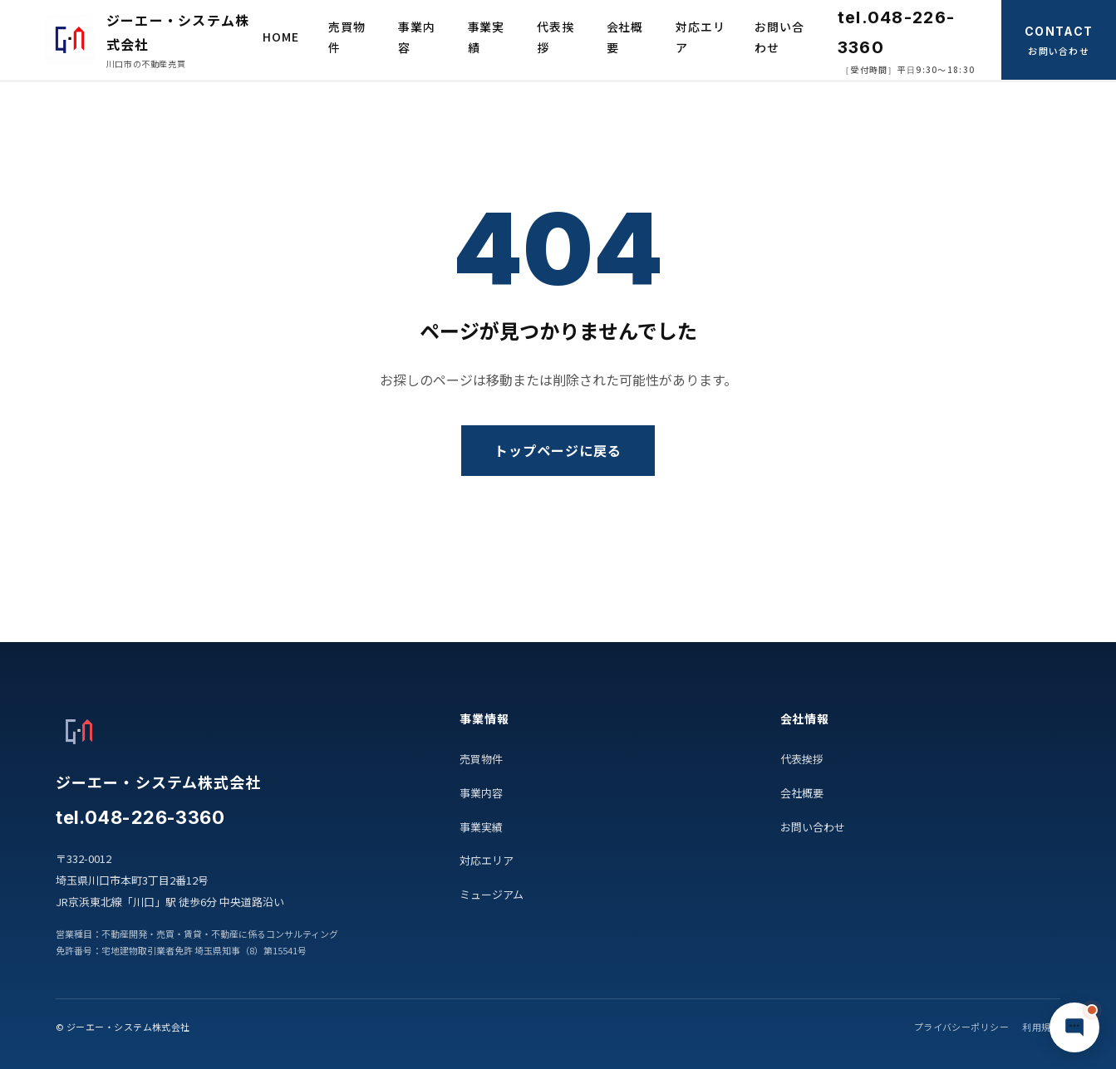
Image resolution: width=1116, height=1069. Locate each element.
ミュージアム (492, 894)
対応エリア (700, 37)
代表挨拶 (555, 37)
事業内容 (416, 37)
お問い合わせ (779, 37)
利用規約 (1041, 1026)
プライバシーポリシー (961, 1026)
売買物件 (347, 37)
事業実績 (486, 37)
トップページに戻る (558, 450)
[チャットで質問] (1074, 1027)
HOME (280, 36)
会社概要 (625, 37)
